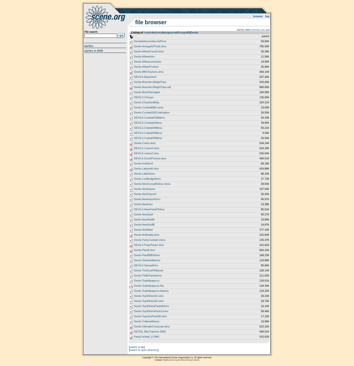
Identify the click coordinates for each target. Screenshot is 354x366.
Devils (194, 32)
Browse (258, 16)
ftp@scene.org (170, 360)
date (268, 30)
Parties (88, 45)
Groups (182, 32)
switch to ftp (137, 347)
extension (256, 30)
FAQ (267, 16)
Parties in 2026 (93, 50)
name (248, 30)
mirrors (157, 32)
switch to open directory (144, 350)
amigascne (170, 32)
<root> (148, 32)
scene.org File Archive (105, 17)
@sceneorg (186, 360)
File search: (91, 32)
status (196, 360)
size (263, 30)
